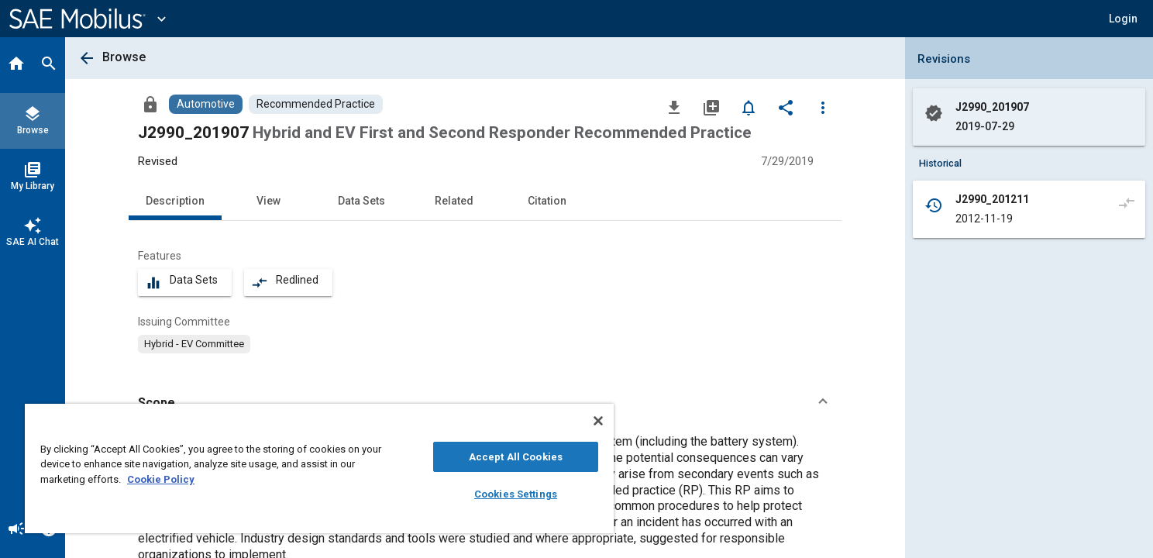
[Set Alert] (748, 106)
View (268, 201)
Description (175, 201)
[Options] (822, 106)
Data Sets (361, 201)
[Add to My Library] (711, 106)
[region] (319, 468)
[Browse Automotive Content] (206, 104)
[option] (194, 344)
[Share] (785, 106)
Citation (547, 201)
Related (454, 201)
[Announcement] (16, 530)
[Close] (598, 420)
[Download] (674, 106)
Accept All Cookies (516, 457)
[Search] (49, 65)
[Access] (150, 103)
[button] (1123, 19)
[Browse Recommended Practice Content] (316, 104)
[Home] (16, 65)
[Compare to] (1126, 202)
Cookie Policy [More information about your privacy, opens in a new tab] (160, 479)
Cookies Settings (515, 494)
